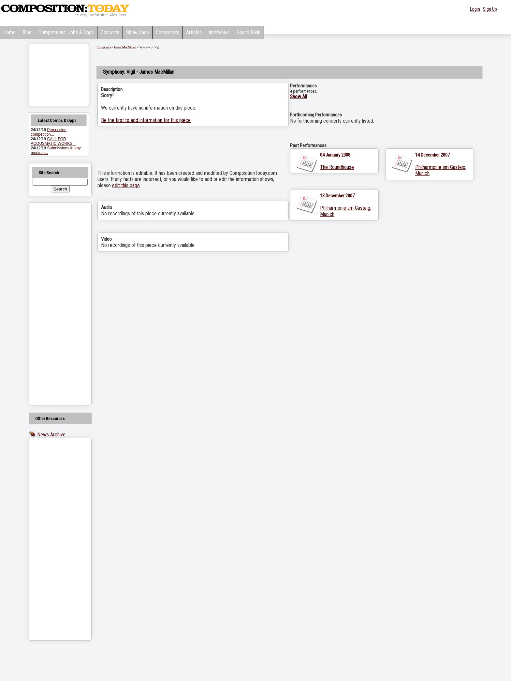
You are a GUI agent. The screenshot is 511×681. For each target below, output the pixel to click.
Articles (194, 32)
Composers (167, 32)
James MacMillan (125, 47)
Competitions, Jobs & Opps (66, 32)
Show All (298, 96)
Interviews (219, 32)
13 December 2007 (337, 196)
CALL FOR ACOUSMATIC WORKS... (53, 141)
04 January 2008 (335, 155)
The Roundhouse (337, 167)
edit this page (126, 185)
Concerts (110, 32)
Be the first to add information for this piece (146, 120)
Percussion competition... (48, 132)
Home (9, 32)
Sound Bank (248, 32)
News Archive (51, 434)
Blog (27, 32)
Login (475, 9)
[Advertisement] (51, 304)
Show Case (137, 32)
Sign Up (490, 9)
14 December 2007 (432, 155)
